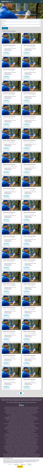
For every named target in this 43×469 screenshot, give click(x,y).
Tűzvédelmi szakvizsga (30, 452)
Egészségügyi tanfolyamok (12, 413)
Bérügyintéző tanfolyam (10, 409)
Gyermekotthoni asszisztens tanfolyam (16, 422)
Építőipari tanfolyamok (30, 416)
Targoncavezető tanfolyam (11, 450)
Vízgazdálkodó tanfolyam (18, 455)
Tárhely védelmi (30, 464)
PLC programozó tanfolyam (11, 443)
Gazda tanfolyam (33, 419)
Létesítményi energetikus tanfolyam (11, 435)
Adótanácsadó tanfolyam (19, 407)
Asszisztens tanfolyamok (16, 408)
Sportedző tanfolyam (17, 446)
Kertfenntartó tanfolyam (9, 427)
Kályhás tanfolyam (21, 424)
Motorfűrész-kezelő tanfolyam (10, 438)
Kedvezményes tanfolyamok (12, 426)
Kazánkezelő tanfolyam (30, 424)
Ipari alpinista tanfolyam (12, 424)
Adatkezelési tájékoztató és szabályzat (21, 402)
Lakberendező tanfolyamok (32, 433)
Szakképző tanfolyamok (9, 447)
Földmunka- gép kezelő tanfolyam (12, 419)
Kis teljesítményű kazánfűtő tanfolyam (30, 427)
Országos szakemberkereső (11, 441)
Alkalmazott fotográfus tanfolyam (31, 407)
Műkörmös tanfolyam (21, 438)
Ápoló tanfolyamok (7, 408)
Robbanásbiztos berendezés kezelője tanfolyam (28, 445)
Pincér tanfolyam (24, 442)
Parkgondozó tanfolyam (31, 441)
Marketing (23, 464)
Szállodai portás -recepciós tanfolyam (21, 447)
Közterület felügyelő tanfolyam (28, 432)
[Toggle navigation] (41, 2)
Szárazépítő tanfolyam (33, 447)
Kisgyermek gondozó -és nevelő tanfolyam (12, 428)
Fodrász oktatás (35, 418)
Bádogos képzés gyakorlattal (9, 355)
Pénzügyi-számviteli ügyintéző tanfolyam (12, 442)
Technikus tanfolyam (11, 451)
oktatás (4, 54)
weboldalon (5, 462)
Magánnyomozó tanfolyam (20, 436)
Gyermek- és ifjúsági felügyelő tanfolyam (25, 421)
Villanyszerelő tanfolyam (8, 455)
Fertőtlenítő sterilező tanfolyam (10, 418)
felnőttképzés (8, 54)
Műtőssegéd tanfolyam (18, 440)
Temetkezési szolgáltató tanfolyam (22, 451)
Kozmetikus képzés (21, 431)
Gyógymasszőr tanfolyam (29, 422)
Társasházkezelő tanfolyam (22, 450)
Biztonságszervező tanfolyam (21, 409)
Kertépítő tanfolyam (32, 426)
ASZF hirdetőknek (9, 402)
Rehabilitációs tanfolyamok (31, 443)
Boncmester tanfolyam (32, 409)
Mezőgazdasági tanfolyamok (29, 437)
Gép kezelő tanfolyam (13, 421)
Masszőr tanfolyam (11, 437)
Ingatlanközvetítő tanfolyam (33, 423)
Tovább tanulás (33, 451)
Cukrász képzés (19, 412)
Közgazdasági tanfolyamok (12, 431)
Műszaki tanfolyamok (9, 440)
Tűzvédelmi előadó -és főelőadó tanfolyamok (16, 452)
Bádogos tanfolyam (35, 408)
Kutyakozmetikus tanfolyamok (11, 433)
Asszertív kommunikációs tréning (30, 455)
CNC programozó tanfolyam (9, 412)
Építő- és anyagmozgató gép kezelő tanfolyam (16, 416)
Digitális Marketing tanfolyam (14, 456)
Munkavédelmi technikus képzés (32, 438)
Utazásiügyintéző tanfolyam (18, 454)
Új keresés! (5, 28)
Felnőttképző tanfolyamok (33, 417)
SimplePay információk (24, 400)
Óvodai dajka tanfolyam (21, 441)
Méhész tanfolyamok (19, 437)
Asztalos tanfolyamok (26, 408)
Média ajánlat (38, 400)
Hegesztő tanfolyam (23, 423)
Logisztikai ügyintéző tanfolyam (25, 435)
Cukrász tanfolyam (25, 412)
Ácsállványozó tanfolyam (9, 407)
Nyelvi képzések (26, 440)
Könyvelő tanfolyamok (34, 428)
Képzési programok (33, 402)
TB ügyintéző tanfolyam (32, 450)
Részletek (6, 52)
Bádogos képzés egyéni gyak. (9, 45)
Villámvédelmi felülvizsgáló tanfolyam (32, 454)
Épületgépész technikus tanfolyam (11, 417)
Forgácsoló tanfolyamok (24, 419)
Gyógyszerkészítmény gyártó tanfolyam (11, 423)
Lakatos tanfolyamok (22, 433)
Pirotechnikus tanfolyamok (33, 442)
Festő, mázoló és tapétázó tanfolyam (24, 418)
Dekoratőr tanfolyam (34, 412)
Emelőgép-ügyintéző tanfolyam (17, 414)
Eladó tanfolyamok (21, 413)
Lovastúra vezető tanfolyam (9, 436)
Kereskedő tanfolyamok (22, 426)
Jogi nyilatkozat (32, 400)
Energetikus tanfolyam (27, 414)
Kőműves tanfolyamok (25, 428)
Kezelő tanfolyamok (18, 427)
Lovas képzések (35, 435)
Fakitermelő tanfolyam (23, 417)
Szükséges (10, 464)
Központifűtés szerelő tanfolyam (15, 432)
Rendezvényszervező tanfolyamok (11, 445)
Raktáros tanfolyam (21, 443)
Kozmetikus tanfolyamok (31, 431)
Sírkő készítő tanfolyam (8, 446)
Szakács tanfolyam (35, 446)
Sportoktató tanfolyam (26, 446)
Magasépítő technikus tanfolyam (32, 436)
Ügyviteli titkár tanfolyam (8, 454)
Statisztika (17, 464)
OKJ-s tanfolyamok (33, 440)
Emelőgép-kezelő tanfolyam (30, 413)
